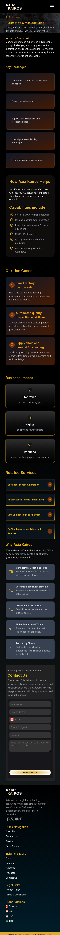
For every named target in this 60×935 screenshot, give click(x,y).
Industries (10, 868)
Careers (10, 863)
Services (10, 841)
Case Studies (12, 846)
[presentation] (30, 759)
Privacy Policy (13, 889)
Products (10, 873)
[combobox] (12, 720)
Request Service (30, 772)
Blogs (8, 858)
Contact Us (11, 878)
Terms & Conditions (16, 894)
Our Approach (13, 836)
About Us (10, 831)
